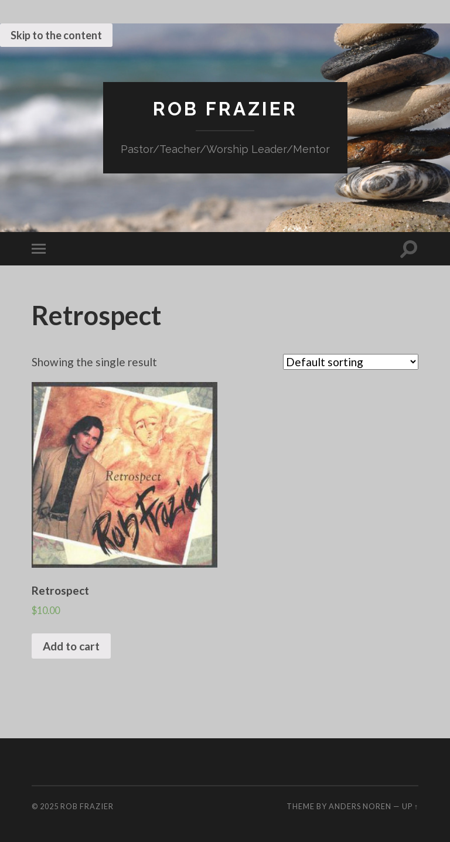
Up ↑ (410, 806)
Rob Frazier (225, 109)
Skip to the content (56, 35)
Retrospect (96, 315)
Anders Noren (360, 806)
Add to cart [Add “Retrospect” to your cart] (71, 646)
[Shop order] (350, 362)
